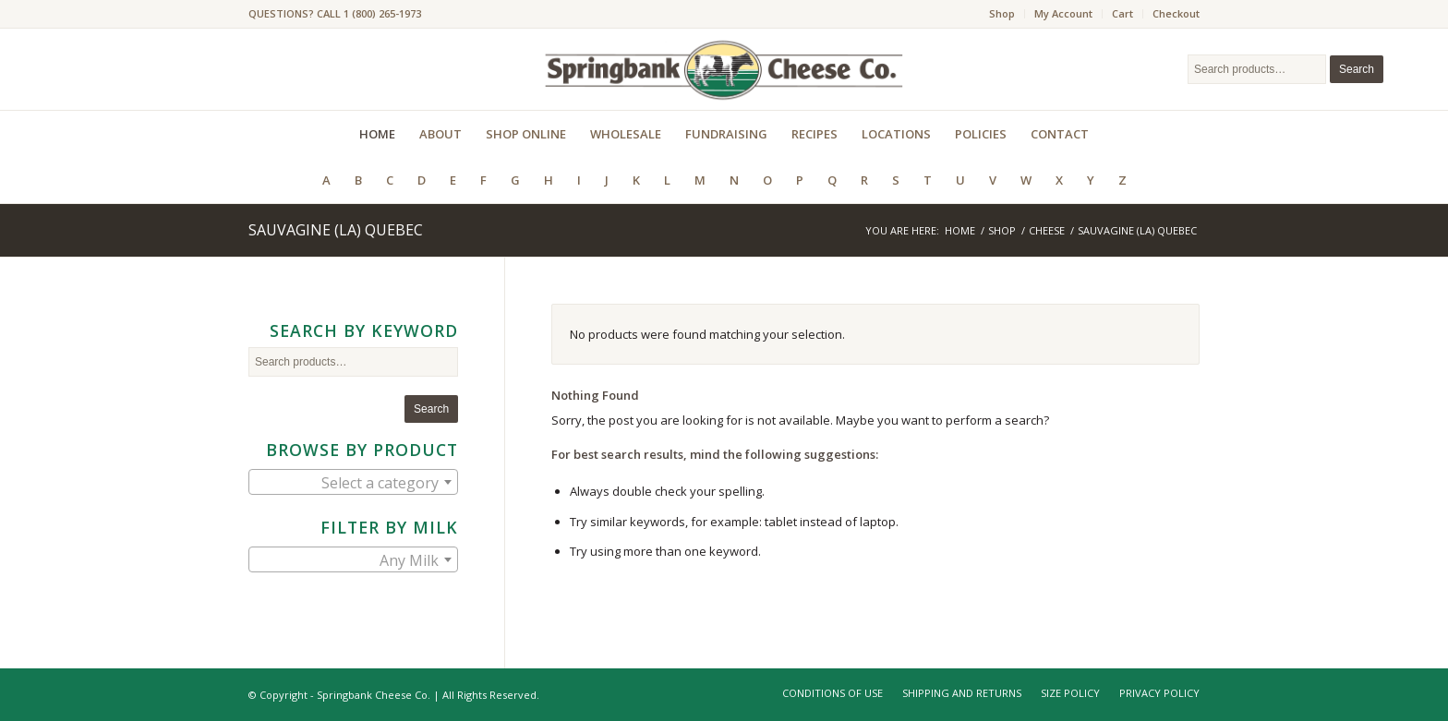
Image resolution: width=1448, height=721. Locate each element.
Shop (1002, 13)
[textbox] (353, 483)
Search (1356, 69)
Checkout (1176, 13)
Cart (1122, 13)
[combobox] (353, 482)
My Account (1063, 13)
